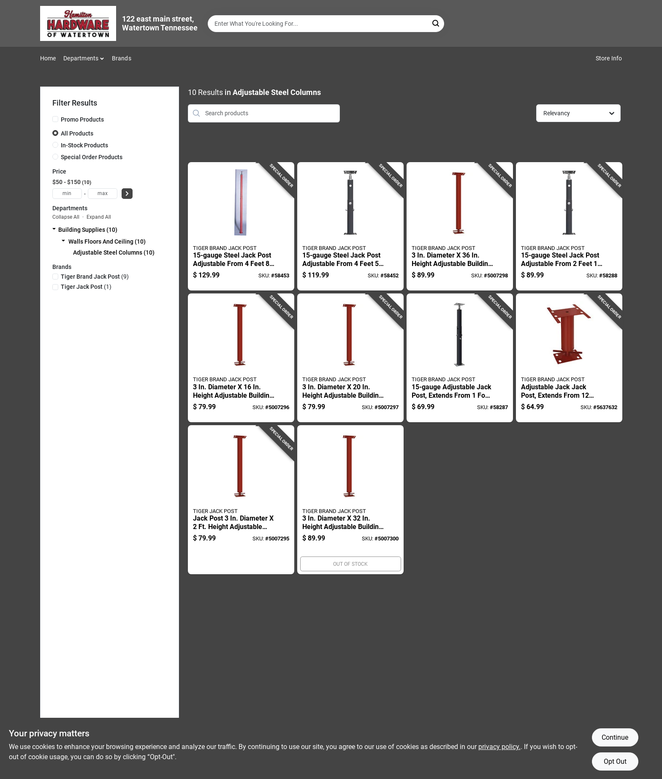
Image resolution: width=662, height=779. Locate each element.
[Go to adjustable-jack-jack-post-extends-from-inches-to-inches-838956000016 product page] (569, 357)
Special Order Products (91, 157)
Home (48, 58)
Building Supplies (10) (87, 229)
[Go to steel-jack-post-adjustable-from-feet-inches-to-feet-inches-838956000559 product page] (569, 226)
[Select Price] (127, 193)
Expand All (99, 217)
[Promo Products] (55, 119)
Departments (80, 58)
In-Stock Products (84, 145)
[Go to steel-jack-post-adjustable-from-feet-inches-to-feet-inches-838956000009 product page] (241, 226)
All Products (77, 133)
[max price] (102, 193)
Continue (615, 737)
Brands (121, 58)
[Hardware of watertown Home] (78, 23)
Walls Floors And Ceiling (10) (107, 241)
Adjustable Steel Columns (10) (114, 252)
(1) (86, 286)
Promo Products (82, 119)
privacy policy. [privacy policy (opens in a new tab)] (499, 747)
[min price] (67, 193)
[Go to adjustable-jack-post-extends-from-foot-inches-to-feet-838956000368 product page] (460, 357)
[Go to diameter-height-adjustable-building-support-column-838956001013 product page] (241, 357)
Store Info (609, 58)
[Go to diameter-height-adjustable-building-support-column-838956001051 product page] (350, 500)
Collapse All (65, 217)
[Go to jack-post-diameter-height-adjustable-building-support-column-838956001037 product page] (241, 500)
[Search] (436, 23)
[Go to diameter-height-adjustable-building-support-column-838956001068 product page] (460, 226)
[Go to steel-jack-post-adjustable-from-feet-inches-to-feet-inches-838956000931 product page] (350, 226)
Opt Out (615, 761)
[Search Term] (326, 23)
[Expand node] (54, 229)
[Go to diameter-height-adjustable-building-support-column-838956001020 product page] (350, 357)
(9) (95, 276)
